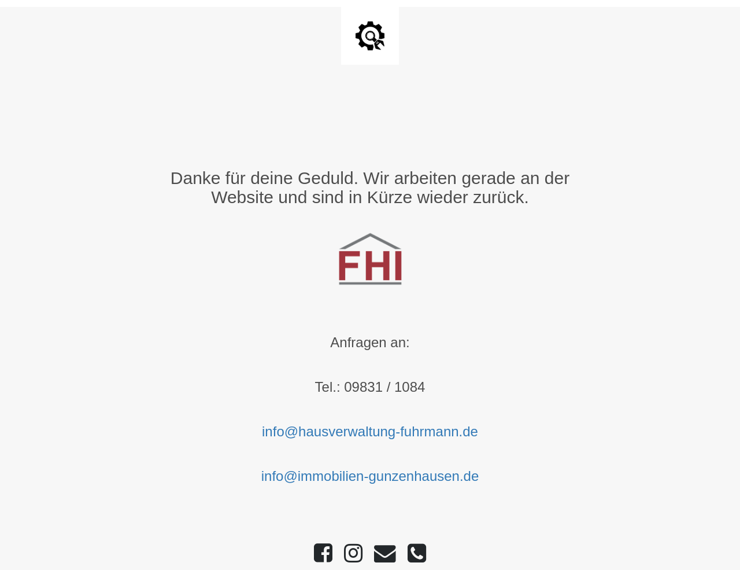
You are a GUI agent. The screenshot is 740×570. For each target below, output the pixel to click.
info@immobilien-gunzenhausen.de (370, 476)
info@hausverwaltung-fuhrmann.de (370, 431)
